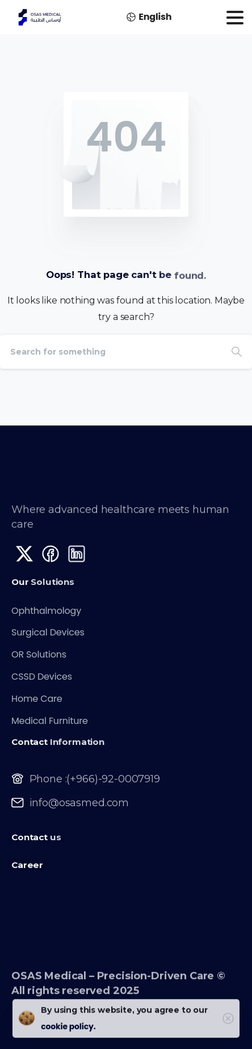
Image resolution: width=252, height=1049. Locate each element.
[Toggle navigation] (235, 17)
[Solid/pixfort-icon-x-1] (24, 558)
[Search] (110, 352)
